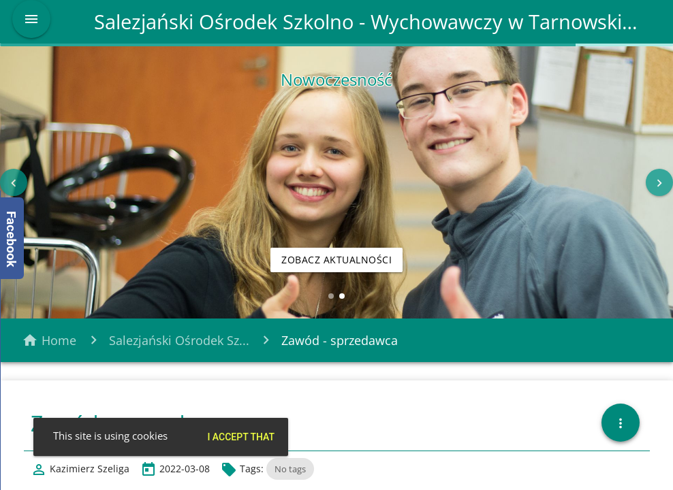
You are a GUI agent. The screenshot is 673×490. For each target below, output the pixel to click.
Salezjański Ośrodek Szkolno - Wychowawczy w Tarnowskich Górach (368, 21)
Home (59, 340)
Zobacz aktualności (336, 259)
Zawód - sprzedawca (339, 340)
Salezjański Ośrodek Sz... (179, 340)
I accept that (241, 436)
